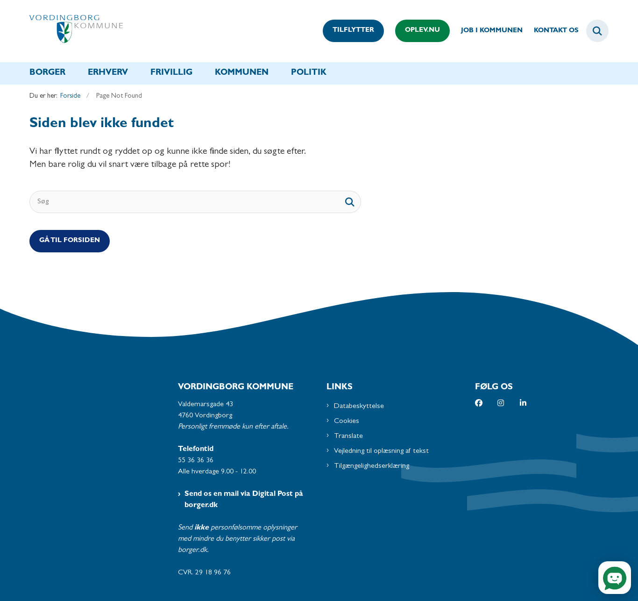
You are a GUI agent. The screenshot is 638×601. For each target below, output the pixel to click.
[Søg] (195, 202)
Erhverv (108, 73)
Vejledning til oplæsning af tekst (381, 451)
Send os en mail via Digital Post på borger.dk (243, 500)
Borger (47, 73)
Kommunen (242, 73)
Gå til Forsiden (69, 240)
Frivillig (171, 73)
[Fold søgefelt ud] (597, 31)
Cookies (346, 421)
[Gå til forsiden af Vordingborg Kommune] (76, 31)
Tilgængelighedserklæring (371, 466)
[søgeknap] (350, 202)
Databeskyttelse (359, 406)
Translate (348, 436)
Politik (308, 73)
